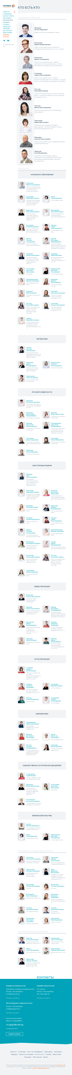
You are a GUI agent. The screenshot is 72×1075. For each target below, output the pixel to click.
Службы (6, 24)
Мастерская (7, 30)
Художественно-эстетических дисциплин (42, 765)
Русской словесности (42, 392)
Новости (6, 12)
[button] (14, 12)
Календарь (58, 1052)
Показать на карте (12, 998)
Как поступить (8, 16)
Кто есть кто (39, 1054)
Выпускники (7, 32)
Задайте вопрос (14, 1034)
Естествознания (42, 659)
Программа (7, 18)
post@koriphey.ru (12, 1028)
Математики (42, 339)
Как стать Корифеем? (35, 1052)
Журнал (6, 37)
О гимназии (7, 14)
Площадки (27, 1057)
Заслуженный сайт (60, 1065)
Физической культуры (42, 816)
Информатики (42, 714)
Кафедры (6, 22)
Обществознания (42, 586)
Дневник (6, 35)
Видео (45, 1057)
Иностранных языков (42, 465)
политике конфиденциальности (41, 1068)
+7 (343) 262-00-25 (14, 1025)
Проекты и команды (7, 27)
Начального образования (42, 175)
